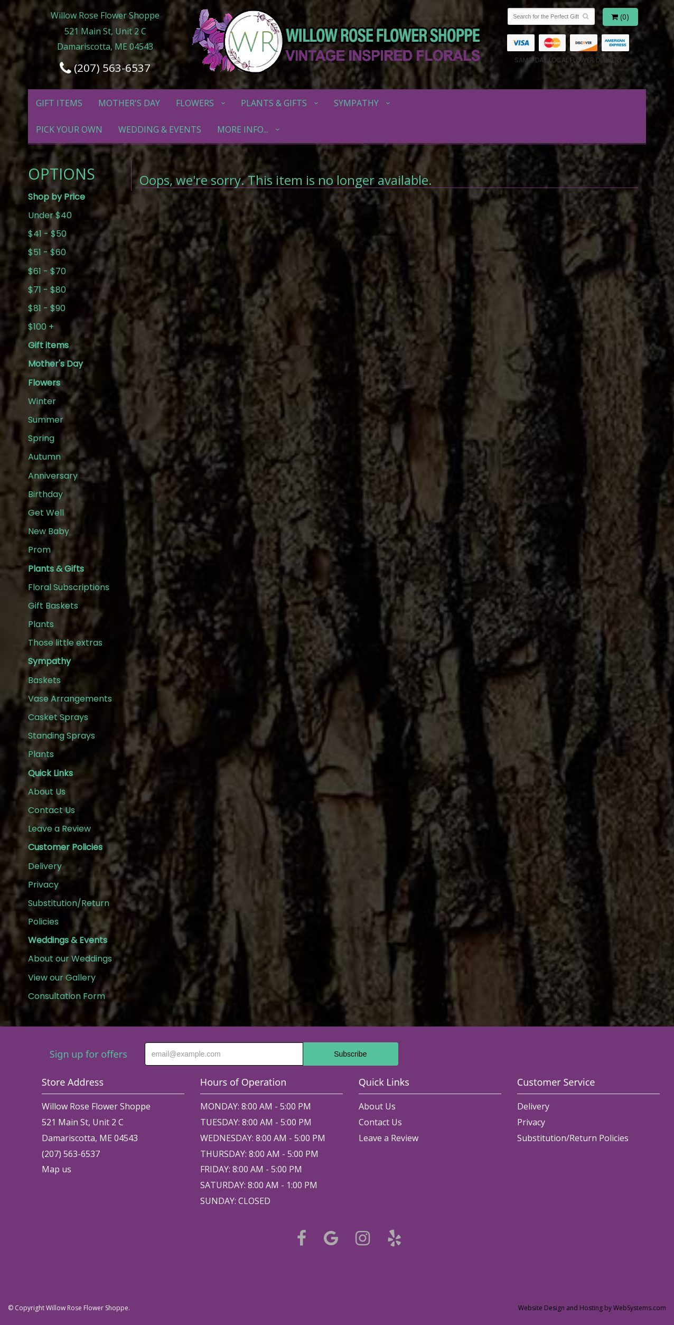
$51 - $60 (47, 252)
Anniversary (53, 476)
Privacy (43, 885)
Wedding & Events (159, 129)
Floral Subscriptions (68, 587)
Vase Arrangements (70, 699)
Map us (56, 1169)
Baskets (44, 680)
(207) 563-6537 (105, 67)
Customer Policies (65, 847)
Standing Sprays (61, 736)
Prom (39, 550)
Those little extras (65, 643)
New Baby (48, 531)
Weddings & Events (67, 940)
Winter (42, 401)
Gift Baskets (53, 606)
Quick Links (50, 773)
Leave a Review (59, 829)
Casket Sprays (58, 717)
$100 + (41, 327)
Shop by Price (56, 197)
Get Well (46, 513)
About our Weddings (70, 959)
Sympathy (356, 103)
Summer (45, 420)
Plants (41, 624)
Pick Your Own (69, 129)
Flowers (195, 103)
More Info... (242, 129)
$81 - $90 (46, 308)
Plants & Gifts (274, 103)
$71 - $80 (47, 290)
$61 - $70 (47, 271)
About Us (46, 792)
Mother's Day (129, 103)
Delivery (45, 866)
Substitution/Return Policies (68, 912)
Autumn (44, 457)
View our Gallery (62, 978)
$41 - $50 (47, 234)
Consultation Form (66, 996)
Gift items (59, 103)
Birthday (45, 494)
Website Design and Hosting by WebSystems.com (592, 1307)
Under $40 (50, 215)
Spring (41, 438)
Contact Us (51, 810)
